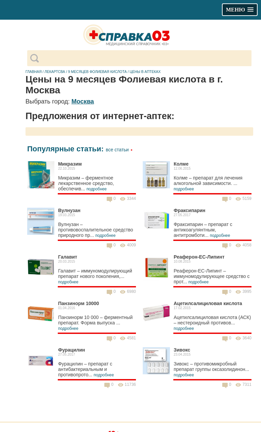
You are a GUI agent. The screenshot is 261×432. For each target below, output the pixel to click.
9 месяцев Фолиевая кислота (97, 72)
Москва (82, 101)
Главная (33, 72)
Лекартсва (55, 72)
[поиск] (145, 58)
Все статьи (119, 149)
